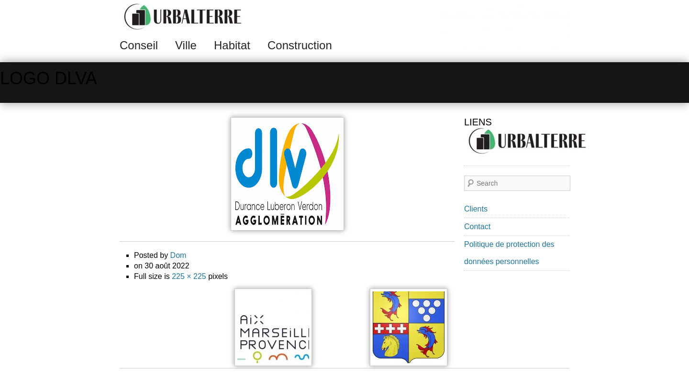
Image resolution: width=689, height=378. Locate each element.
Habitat (232, 45)
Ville (186, 45)
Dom (178, 255)
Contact (477, 226)
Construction (299, 45)
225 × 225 (189, 276)
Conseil (139, 45)
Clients (476, 209)
